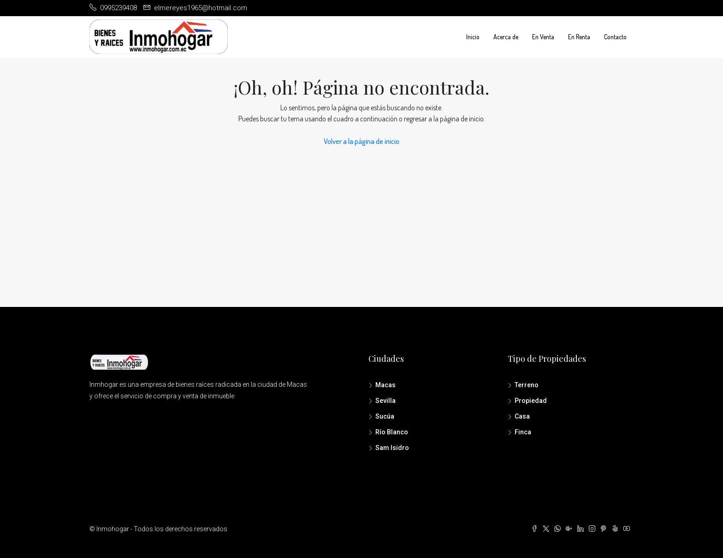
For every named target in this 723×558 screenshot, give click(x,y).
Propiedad (531, 400)
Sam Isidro (392, 447)
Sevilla (385, 400)
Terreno (527, 385)
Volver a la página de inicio (361, 141)
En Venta (543, 37)
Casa (522, 416)
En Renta (579, 37)
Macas (385, 385)
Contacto (615, 37)
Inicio (473, 37)
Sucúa (384, 416)
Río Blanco (391, 432)
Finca (523, 432)
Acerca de (505, 37)
